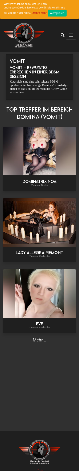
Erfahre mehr (39, 12)
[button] (62, 35)
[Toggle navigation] (71, 35)
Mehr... (40, 340)
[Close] (57, 13)
